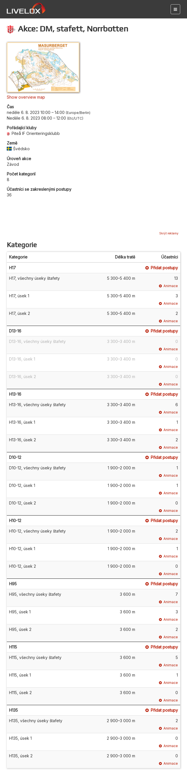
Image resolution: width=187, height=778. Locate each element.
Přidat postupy (161, 267)
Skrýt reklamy (168, 233)
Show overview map (26, 97)
